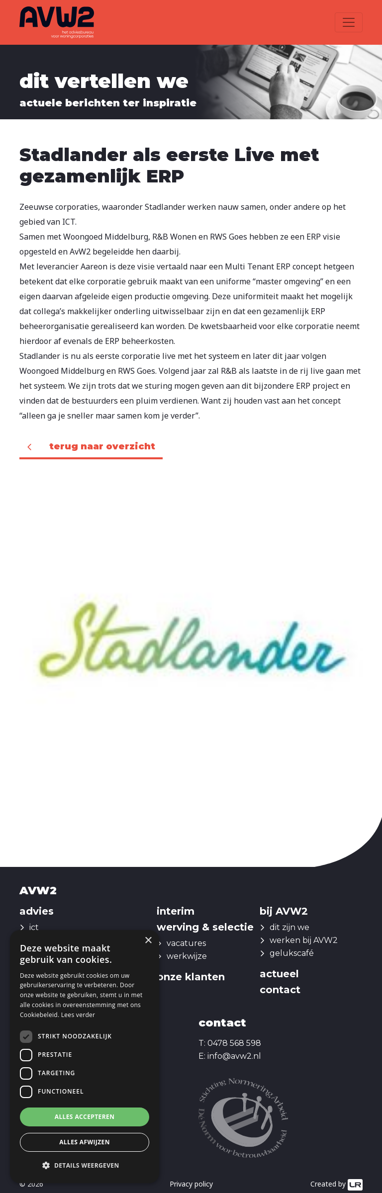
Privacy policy (191, 1184)
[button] (84, 1165)
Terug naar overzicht (102, 446)
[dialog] (84, 1056)
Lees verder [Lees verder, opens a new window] (78, 1015)
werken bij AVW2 (304, 940)
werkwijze (187, 956)
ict (34, 927)
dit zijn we (289, 927)
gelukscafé (292, 953)
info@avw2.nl (234, 1056)
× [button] (148, 940)
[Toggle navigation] (349, 22)
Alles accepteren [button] (85, 1116)
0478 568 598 (234, 1043)
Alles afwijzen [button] (84, 1142)
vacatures (186, 943)
